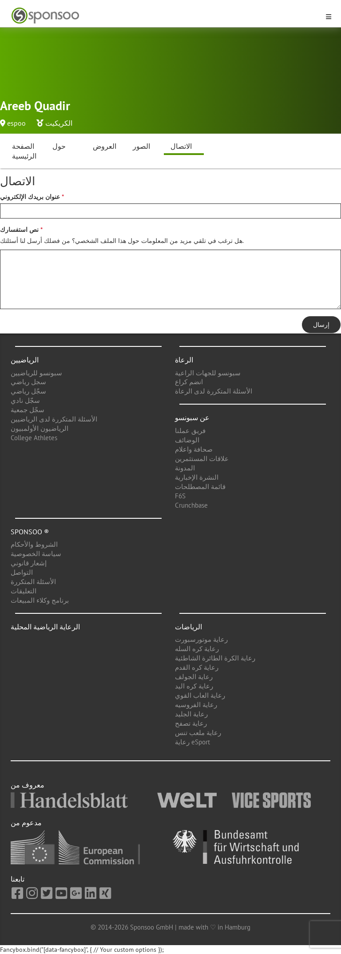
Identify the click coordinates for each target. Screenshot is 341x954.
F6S (180, 496)
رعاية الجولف (194, 676)
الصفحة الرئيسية (24, 151)
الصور (141, 146)
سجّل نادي (25, 400)
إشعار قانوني (29, 563)
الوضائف (187, 440)
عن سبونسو (192, 417)
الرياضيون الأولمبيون (39, 428)
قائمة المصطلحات (200, 486)
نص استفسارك (19, 230)
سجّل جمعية (27, 409)
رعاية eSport (192, 742)
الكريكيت (58, 123)
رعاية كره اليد (194, 686)
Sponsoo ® (30, 531)
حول (59, 146)
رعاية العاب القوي (200, 695)
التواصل (22, 572)
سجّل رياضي (28, 391)
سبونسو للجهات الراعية (208, 373)
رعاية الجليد (191, 714)
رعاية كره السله (197, 648)
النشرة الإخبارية (196, 477)
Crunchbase (191, 505)
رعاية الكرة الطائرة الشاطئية (215, 658)
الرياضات (188, 626)
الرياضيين (25, 359)
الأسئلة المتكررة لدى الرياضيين (54, 419)
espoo (16, 123)
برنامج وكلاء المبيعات (40, 600)
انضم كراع (189, 382)
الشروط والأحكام (34, 544)
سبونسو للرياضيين (36, 373)
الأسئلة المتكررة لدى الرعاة (213, 391)
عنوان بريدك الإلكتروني (30, 197)
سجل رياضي (28, 382)
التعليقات (23, 591)
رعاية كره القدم (196, 667)
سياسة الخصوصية (36, 553)
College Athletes (34, 437)
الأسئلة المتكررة (33, 581)
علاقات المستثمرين (202, 458)
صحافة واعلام (194, 449)
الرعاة (184, 359)
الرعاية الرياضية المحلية (45, 626)
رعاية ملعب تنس (198, 732)
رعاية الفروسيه (196, 704)
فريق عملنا (190, 430)
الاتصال (181, 146)
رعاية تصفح (191, 723)
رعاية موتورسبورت (201, 639)
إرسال (321, 325)
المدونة (185, 468)
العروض (104, 146)
